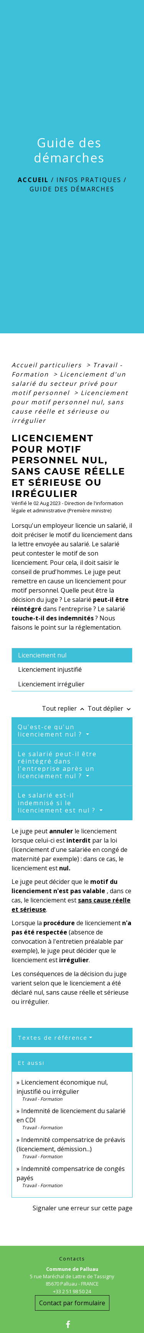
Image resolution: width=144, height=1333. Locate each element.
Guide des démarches (72, 189)
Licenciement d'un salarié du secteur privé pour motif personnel (69, 383)
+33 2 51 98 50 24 (72, 1291)
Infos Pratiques (88, 180)
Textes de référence (53, 1037)
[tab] (72, 655)
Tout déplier (110, 708)
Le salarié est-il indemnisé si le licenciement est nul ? (58, 802)
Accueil (33, 180)
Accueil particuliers (48, 365)
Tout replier (65, 708)
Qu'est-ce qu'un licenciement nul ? (51, 730)
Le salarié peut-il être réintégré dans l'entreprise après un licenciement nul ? (57, 765)
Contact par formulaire (72, 1303)
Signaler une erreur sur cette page (82, 1208)
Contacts (72, 1259)
